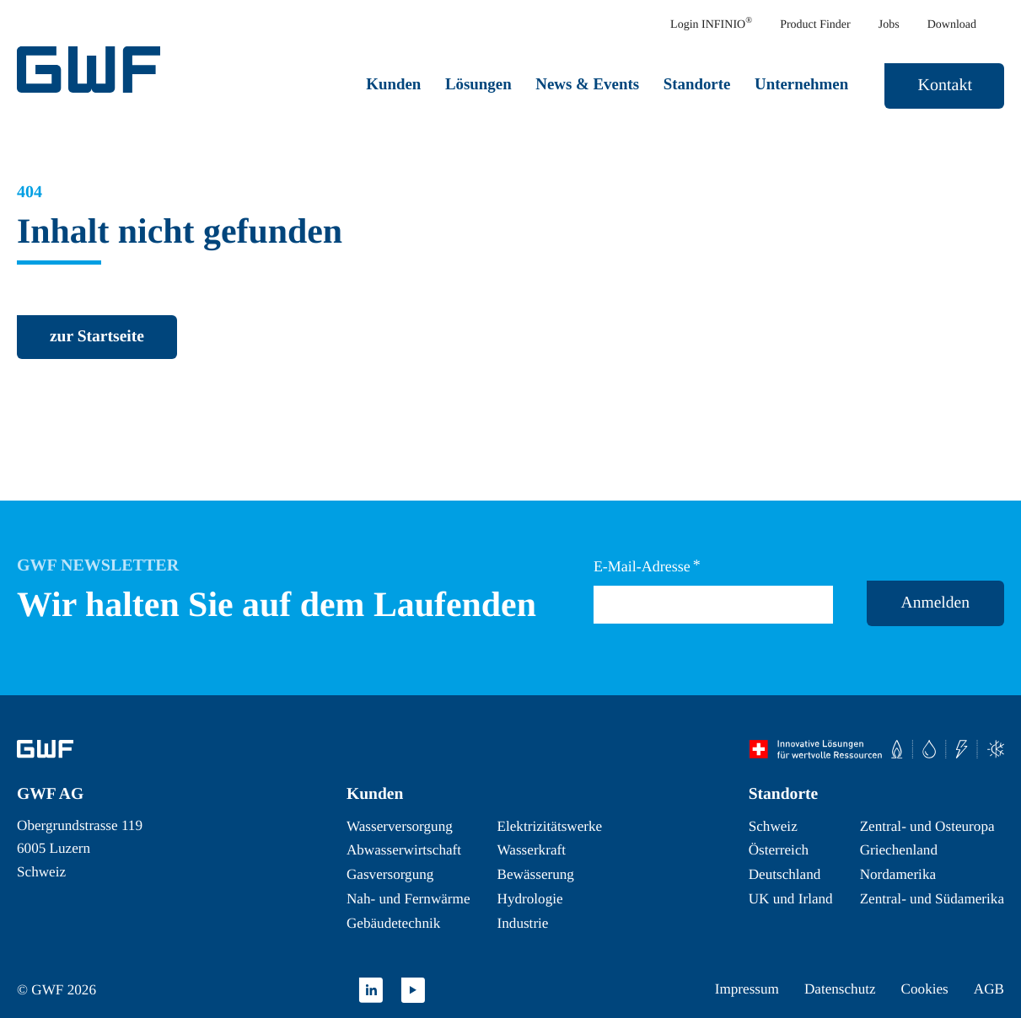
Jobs (889, 25)
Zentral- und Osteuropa (927, 826)
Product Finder (815, 25)
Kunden (393, 84)
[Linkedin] (371, 990)
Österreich (779, 850)
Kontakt (945, 85)
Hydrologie (530, 899)
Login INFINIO (711, 24)
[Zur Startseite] (45, 749)
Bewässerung (535, 874)
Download (951, 25)
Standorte (697, 84)
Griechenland (899, 850)
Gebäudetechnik (393, 923)
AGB (989, 989)
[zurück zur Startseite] (97, 337)
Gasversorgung (390, 874)
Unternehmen (801, 84)
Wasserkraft (531, 850)
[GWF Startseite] (93, 69)
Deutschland (785, 874)
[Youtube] (413, 990)
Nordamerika (898, 874)
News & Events (587, 84)
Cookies (924, 989)
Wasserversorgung (400, 826)
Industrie (523, 923)
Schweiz (773, 826)
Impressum (747, 989)
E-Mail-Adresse (647, 566)
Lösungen (478, 84)
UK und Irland (791, 899)
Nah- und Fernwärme (408, 899)
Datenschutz (840, 989)
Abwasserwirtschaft (404, 850)
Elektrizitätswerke (550, 826)
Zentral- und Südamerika (932, 899)
